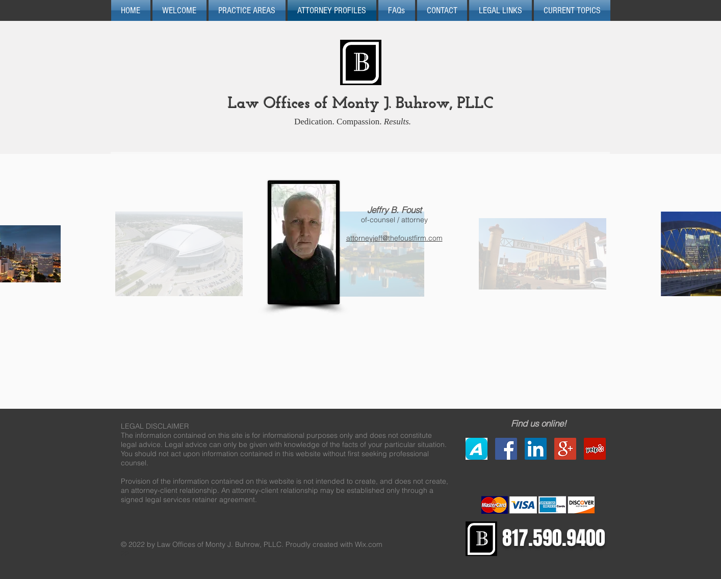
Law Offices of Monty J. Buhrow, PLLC (361, 104)
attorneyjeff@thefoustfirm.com (394, 238)
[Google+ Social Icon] (565, 449)
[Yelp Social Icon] (595, 449)
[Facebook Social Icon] (506, 449)
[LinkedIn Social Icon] (536, 449)
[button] (396, 10)
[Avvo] (476, 449)
